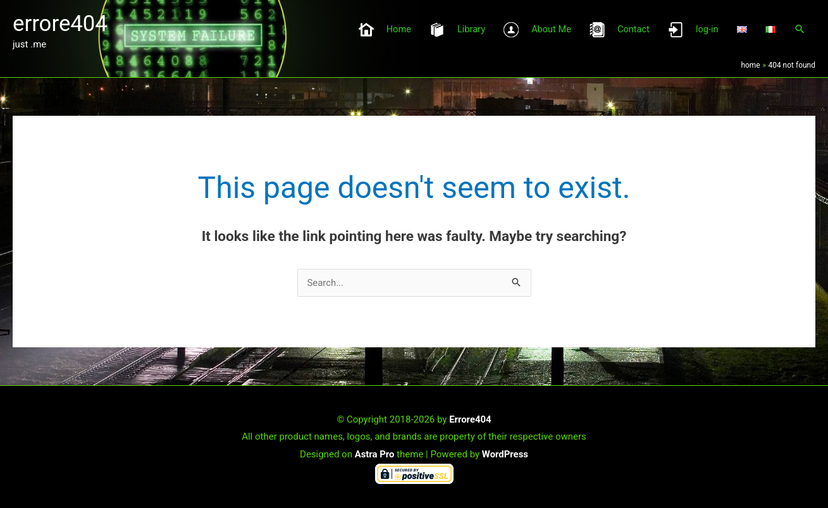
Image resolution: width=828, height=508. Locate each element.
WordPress (505, 453)
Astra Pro (374, 453)
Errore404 (470, 418)
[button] (799, 30)
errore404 (60, 23)
